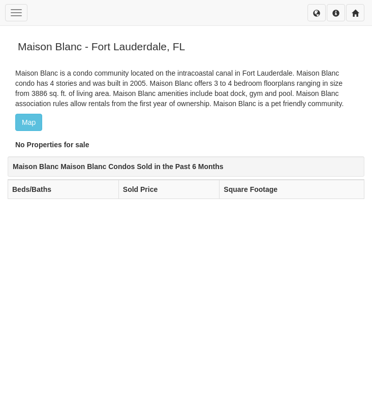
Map (29, 122)
